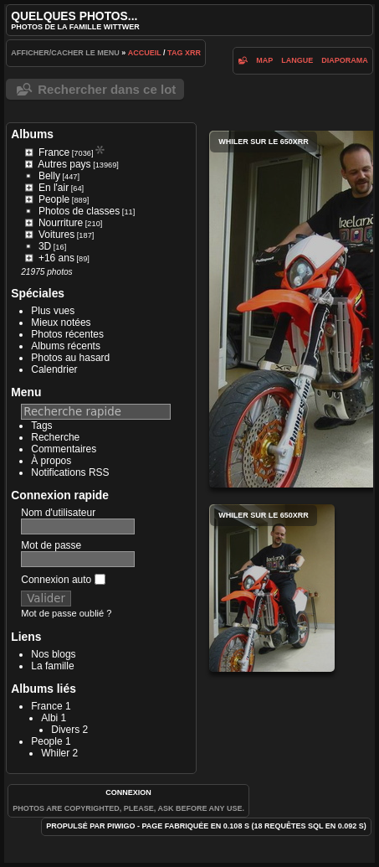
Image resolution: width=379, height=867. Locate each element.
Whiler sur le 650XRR (272, 588)
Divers (65, 729)
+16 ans (56, 258)
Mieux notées (60, 322)
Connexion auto (63, 580)
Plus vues (52, 311)
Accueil (144, 53)
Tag (174, 53)
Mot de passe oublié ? (66, 613)
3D (44, 246)
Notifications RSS (70, 472)
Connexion (128, 792)
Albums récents (65, 346)
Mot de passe (51, 545)
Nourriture (60, 223)
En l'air (53, 188)
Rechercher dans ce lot (107, 89)
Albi (49, 718)
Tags (41, 425)
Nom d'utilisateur (58, 513)
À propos (51, 461)
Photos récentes (67, 334)
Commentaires (63, 449)
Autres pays (64, 164)
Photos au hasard (70, 358)
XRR (193, 53)
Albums (32, 134)
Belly (49, 176)
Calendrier (54, 369)
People (53, 199)
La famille (52, 666)
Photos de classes (79, 211)
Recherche (55, 437)
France (53, 152)
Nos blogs (53, 654)
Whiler (55, 753)
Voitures (56, 234)
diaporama (344, 60)
